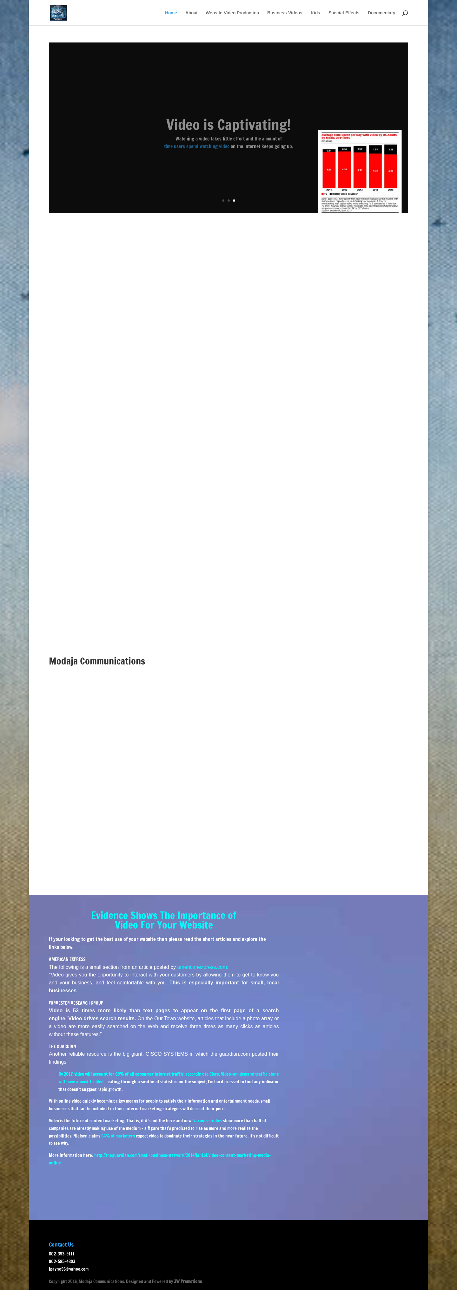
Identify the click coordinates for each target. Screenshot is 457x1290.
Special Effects (344, 12)
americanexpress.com (202, 967)
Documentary (381, 12)
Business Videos (284, 12)
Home (171, 12)
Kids (315, 12)
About (191, 12)
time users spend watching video (196, 152)
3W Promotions (188, 1281)
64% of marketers (118, 1136)
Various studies (207, 1121)
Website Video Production (232, 12)
